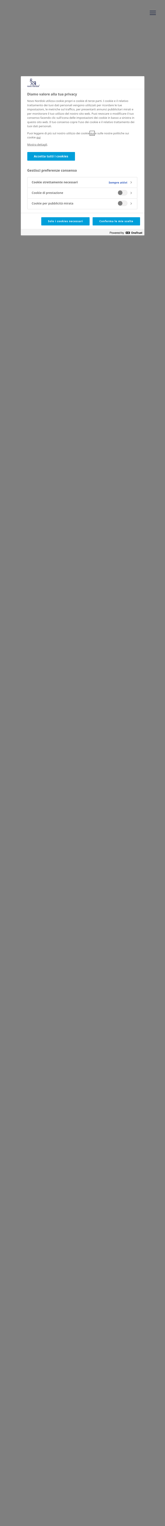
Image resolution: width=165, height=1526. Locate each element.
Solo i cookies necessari (65, 221)
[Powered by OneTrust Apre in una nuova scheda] (126, 232)
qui (92, 133)
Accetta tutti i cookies (51, 156)
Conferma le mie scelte (116, 221)
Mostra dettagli (37, 144)
